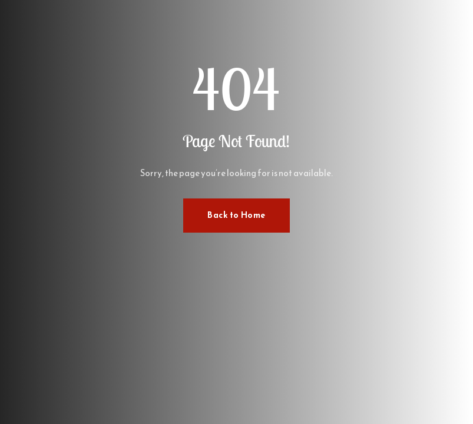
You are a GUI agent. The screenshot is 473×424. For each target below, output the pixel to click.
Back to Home (236, 215)
